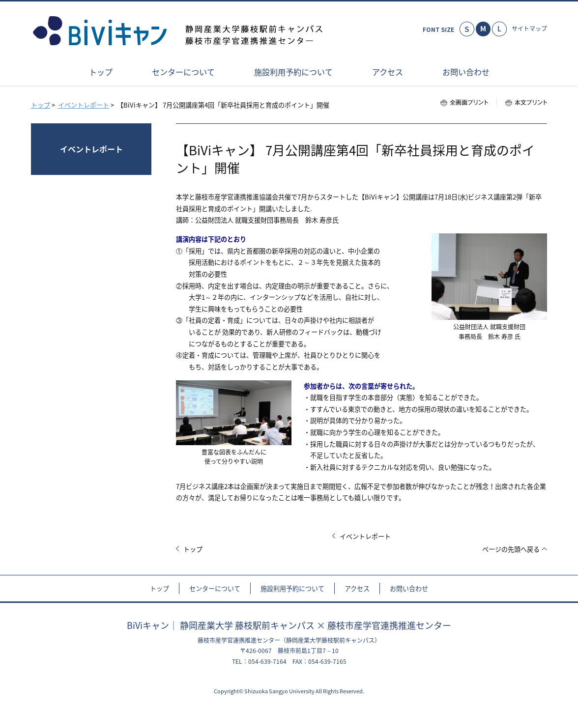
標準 (483, 29)
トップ (40, 105)
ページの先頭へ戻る (511, 549)
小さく (467, 29)
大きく (499, 29)
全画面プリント (468, 102)
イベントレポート (83, 105)
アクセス (357, 588)
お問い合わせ (409, 588)
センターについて (214, 588)
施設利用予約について (292, 588)
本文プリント (521, 102)
